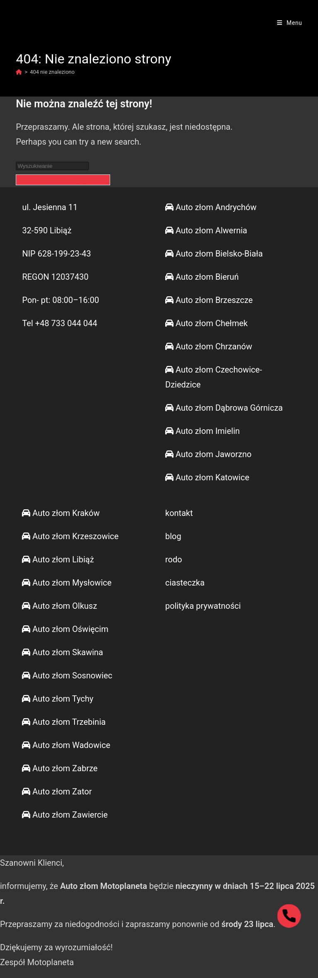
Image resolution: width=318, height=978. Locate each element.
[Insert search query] (52, 166)
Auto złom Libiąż (58, 559)
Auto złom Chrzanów (208, 346)
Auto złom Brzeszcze (209, 300)
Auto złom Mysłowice (66, 583)
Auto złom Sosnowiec (67, 675)
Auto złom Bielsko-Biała (214, 254)
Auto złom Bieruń (202, 277)
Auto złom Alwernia (206, 230)
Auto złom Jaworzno (208, 454)
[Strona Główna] (19, 72)
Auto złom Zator (57, 791)
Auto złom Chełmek (206, 323)
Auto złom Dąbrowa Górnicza (224, 408)
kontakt (179, 513)
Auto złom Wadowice (66, 745)
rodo (173, 559)
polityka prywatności (203, 606)
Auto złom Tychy (57, 699)
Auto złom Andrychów (210, 207)
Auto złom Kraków (60, 513)
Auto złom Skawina (62, 652)
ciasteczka (185, 583)
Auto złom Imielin (202, 431)
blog (173, 536)
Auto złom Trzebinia (64, 722)
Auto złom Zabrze (59, 768)
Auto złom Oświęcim (65, 629)
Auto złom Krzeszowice (70, 536)
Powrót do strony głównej (63, 180)
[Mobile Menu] (289, 23)
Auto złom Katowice (207, 477)
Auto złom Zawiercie (65, 815)
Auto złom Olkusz (59, 606)
